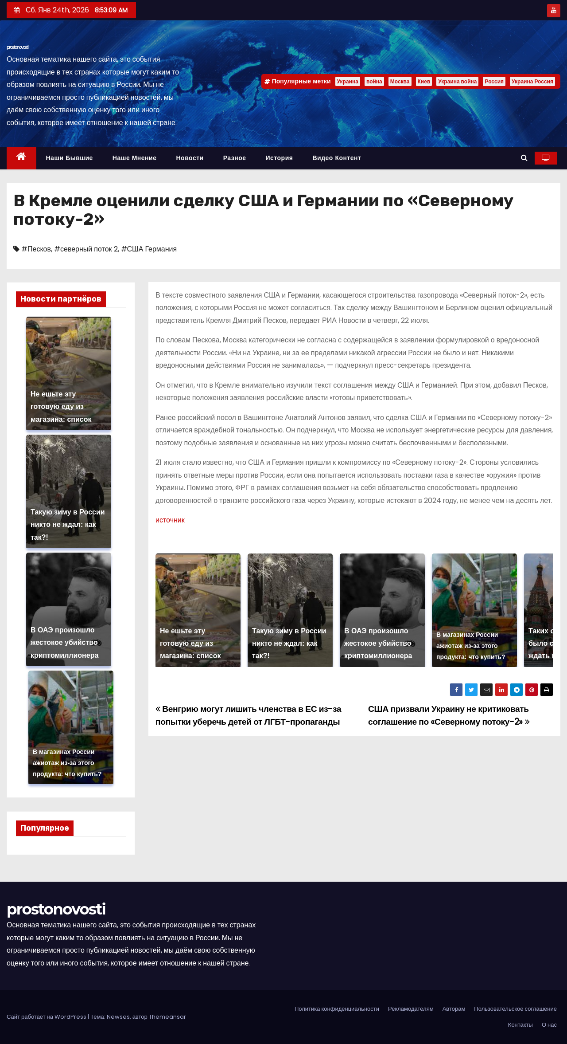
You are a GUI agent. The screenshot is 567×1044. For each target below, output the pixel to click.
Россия (494, 81)
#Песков (36, 249)
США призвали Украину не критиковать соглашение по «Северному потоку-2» (448, 715)
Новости (189, 157)
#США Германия (149, 249)
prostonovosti (17, 47)
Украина (347, 81)
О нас (549, 1024)
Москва (400, 81)
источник (170, 520)
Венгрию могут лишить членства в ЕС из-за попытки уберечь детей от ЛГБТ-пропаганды (248, 715)
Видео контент (336, 157)
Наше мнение (135, 157)
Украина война (457, 81)
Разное (234, 157)
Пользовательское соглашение (515, 1009)
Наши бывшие (69, 157)
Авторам (454, 1009)
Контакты (520, 1024)
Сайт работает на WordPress (47, 1017)
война (374, 81)
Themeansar (167, 1017)
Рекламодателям (411, 1009)
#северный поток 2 (86, 249)
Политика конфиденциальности (337, 1009)
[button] (524, 158)
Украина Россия (532, 81)
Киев (424, 81)
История (279, 157)
